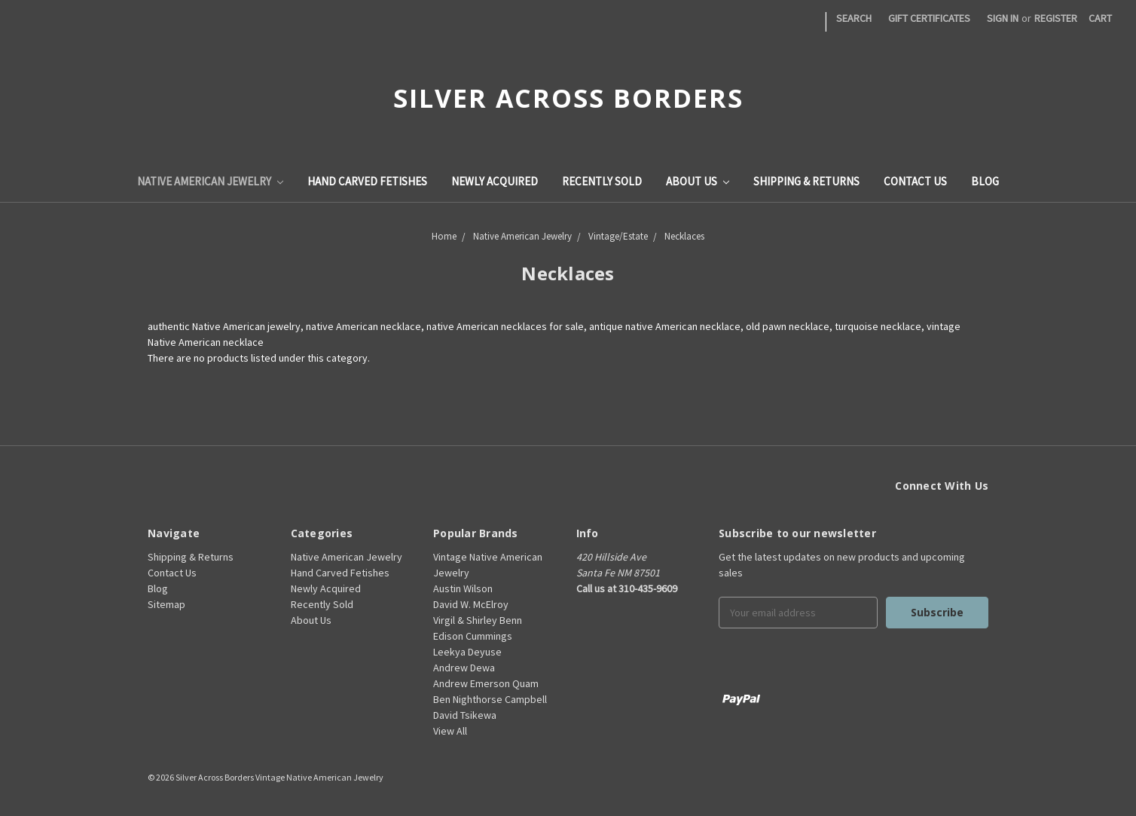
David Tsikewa (464, 715)
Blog (985, 181)
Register (1055, 18)
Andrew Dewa (464, 667)
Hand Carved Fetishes (367, 181)
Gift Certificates (929, 18)
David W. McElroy (470, 604)
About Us (697, 181)
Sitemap (166, 604)
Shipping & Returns (806, 181)
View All (450, 731)
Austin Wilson (463, 588)
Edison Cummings (472, 636)
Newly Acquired (494, 181)
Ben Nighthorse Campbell (490, 699)
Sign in (1002, 18)
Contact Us (915, 181)
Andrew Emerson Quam (486, 683)
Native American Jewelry (210, 181)
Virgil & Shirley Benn (477, 620)
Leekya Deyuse (467, 652)
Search (854, 18)
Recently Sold (602, 181)
